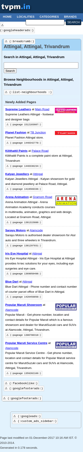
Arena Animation (17, 197)
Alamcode (36, 230)
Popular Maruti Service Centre (26, 343)
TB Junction (38, 132)
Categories (49, 16)
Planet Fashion (15, 132)
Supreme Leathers (18, 109)
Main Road (42, 109)
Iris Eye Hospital (16, 253)
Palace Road (40, 150)
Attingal (38, 174)
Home (7, 16)
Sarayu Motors (15, 230)
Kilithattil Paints (16, 150)
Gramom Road (42, 197)
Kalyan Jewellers (17, 174)
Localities (25, 16)
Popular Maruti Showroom (23, 304)
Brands (70, 16)
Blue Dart (11, 281)
